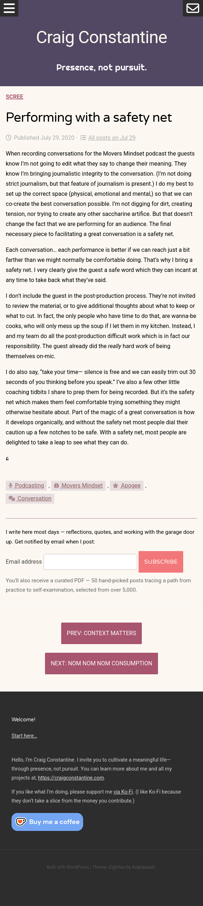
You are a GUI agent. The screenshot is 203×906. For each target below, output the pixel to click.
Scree (14, 96)
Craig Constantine (101, 37)
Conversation (30, 498)
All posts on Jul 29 (108, 137)
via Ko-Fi (123, 792)
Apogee (126, 485)
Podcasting (26, 485)
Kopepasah (143, 867)
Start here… (24, 736)
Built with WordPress (67, 867)
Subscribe (160, 561)
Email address (24, 561)
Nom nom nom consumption (110, 663)
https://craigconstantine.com (71, 778)
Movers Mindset (78, 485)
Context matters (110, 633)
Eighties (117, 867)
